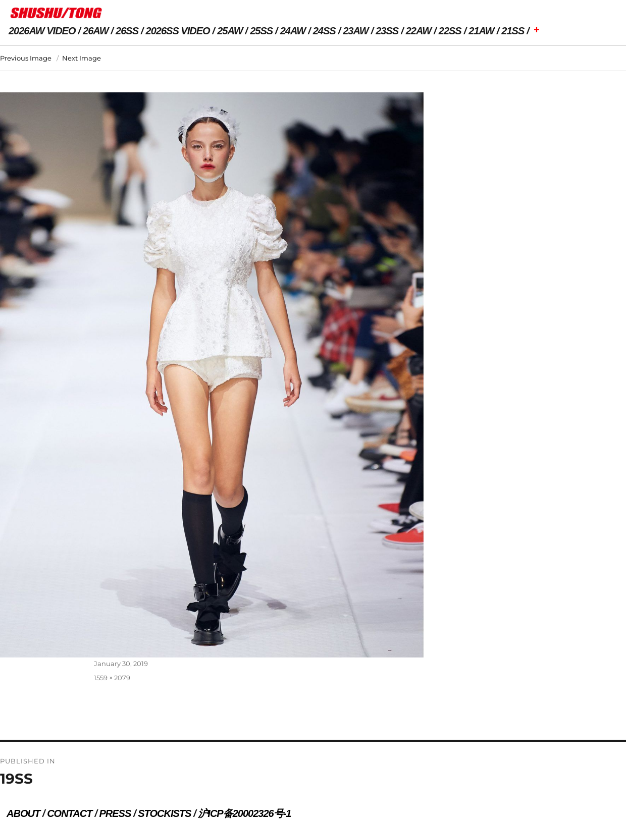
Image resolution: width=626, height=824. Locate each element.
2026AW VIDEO (42, 30)
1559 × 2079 (112, 678)
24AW (292, 30)
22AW (418, 30)
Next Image (81, 58)
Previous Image (25, 58)
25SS (261, 30)
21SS (512, 30)
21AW (481, 30)
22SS (450, 30)
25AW (229, 30)
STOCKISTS (164, 813)
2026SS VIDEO (178, 30)
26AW (95, 30)
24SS (324, 30)
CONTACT (69, 813)
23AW (355, 30)
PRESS (115, 813)
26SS (127, 30)
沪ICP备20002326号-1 (244, 813)
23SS (387, 30)
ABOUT (23, 813)
